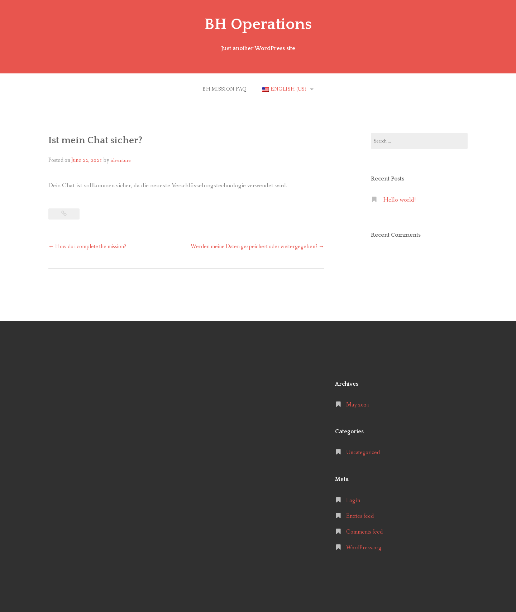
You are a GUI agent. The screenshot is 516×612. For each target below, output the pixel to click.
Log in (353, 500)
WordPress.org (363, 547)
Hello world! (399, 200)
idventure (120, 160)
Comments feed (364, 532)
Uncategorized (363, 452)
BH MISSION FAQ (224, 89)
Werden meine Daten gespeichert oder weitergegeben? (257, 246)
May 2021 (357, 405)
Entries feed (360, 516)
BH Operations (258, 24)
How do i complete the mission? (87, 246)
